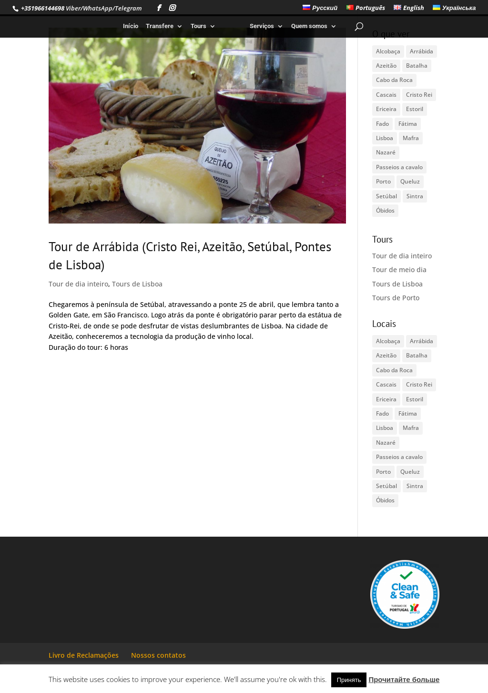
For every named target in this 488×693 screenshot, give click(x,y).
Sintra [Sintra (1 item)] (415, 196)
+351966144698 (42, 8)
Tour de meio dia (399, 269)
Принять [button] (349, 679)
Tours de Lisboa (137, 283)
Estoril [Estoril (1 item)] (414, 109)
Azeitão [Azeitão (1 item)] (386, 65)
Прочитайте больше (403, 679)
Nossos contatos (158, 655)
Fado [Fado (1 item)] (382, 124)
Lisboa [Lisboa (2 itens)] (384, 138)
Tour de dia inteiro (78, 283)
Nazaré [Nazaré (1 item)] (386, 152)
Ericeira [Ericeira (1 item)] (386, 109)
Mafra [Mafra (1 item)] (411, 138)
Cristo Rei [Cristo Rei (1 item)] (419, 95)
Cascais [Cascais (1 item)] (386, 95)
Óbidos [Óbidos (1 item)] (385, 210)
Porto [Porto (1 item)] (383, 181)
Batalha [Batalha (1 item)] (416, 65)
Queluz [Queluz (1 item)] (410, 181)
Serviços (262, 26)
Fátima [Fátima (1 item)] (407, 124)
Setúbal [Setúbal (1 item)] (386, 196)
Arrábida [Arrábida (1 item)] (421, 51)
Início (130, 26)
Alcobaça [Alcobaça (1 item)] (388, 51)
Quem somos (309, 26)
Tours (198, 26)
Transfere (159, 26)
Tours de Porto (395, 297)
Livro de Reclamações (84, 655)
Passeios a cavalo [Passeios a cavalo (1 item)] (399, 167)
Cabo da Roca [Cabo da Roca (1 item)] (394, 80)
